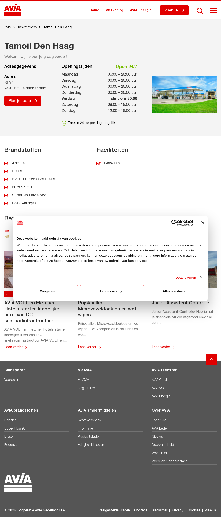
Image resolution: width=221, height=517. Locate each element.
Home (94, 10)
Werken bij (114, 10)
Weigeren (47, 291)
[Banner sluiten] (202, 222)
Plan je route (20, 101)
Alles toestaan (174, 291)
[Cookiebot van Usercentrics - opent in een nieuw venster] (174, 222)
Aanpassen (110, 291)
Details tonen (185, 277)
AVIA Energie (141, 10)
